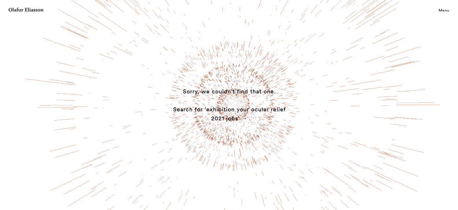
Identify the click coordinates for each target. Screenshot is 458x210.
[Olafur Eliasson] (26, 10)
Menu (444, 10)
